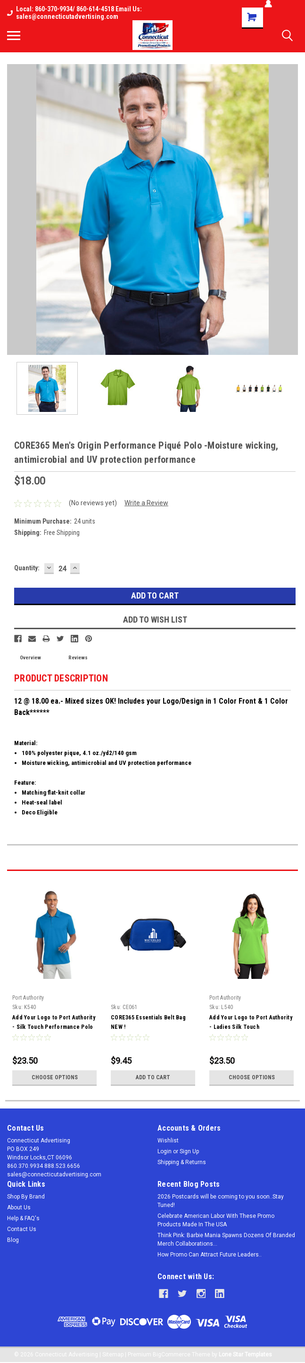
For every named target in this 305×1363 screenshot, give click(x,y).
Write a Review (146, 503)
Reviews (78, 658)
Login (164, 1151)
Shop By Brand (26, 1196)
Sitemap (113, 1353)
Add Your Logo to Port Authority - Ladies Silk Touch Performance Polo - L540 (250, 1027)
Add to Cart (153, 1077)
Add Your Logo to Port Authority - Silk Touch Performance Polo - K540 (53, 1027)
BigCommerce (171, 1353)
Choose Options (54, 1077)
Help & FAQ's (23, 1218)
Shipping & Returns (181, 1162)
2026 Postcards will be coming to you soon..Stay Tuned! (220, 1200)
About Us (19, 1207)
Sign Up (189, 1151)
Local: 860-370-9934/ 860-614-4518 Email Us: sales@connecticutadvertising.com (74, 12)
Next (290, 862)
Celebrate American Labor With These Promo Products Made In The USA (215, 1220)
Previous (277, 862)
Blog (13, 1240)
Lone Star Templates (245, 1353)
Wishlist (168, 1140)
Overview (30, 658)
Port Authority (28, 997)
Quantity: (27, 568)
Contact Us (21, 1229)
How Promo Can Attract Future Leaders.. (209, 1254)
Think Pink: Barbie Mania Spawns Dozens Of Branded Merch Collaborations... (226, 1239)
